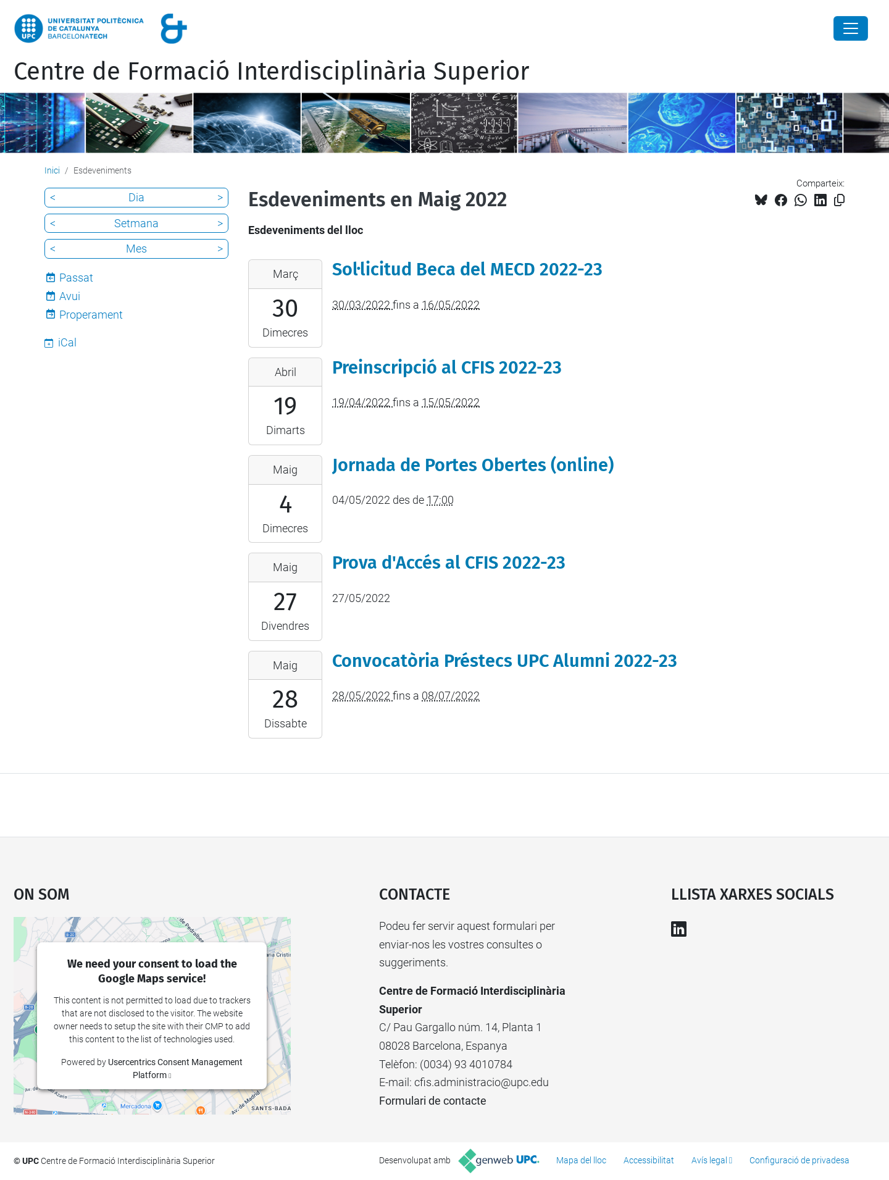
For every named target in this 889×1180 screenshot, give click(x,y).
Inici (52, 170)
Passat (76, 277)
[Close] (850, 28)
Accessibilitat (649, 1160)
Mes (136, 248)
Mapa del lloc (581, 1160)
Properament (91, 314)
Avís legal (709, 1160)
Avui (69, 296)
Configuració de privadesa (799, 1160)
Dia (136, 197)
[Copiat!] (839, 200)
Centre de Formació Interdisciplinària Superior (271, 71)
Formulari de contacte (432, 1100)
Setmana (136, 223)
